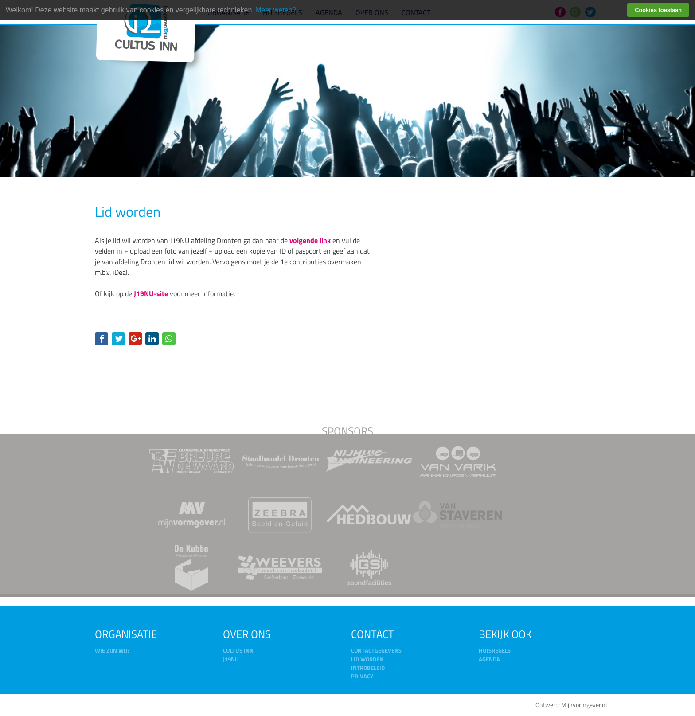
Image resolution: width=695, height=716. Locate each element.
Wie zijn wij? (112, 650)
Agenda (489, 659)
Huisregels (495, 650)
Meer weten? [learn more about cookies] (276, 10)
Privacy (362, 676)
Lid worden (367, 659)
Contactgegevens (376, 650)
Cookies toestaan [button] (658, 10)
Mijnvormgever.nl (584, 705)
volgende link (310, 240)
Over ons (247, 634)
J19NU (231, 659)
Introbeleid (368, 667)
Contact (372, 634)
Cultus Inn (238, 650)
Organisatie (126, 634)
